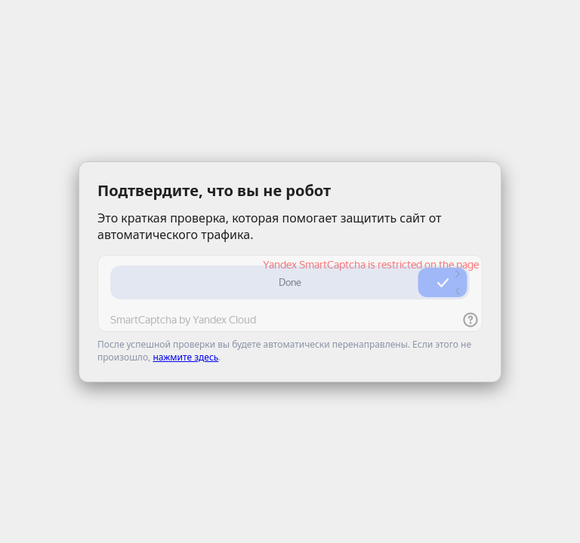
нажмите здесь (185, 357)
